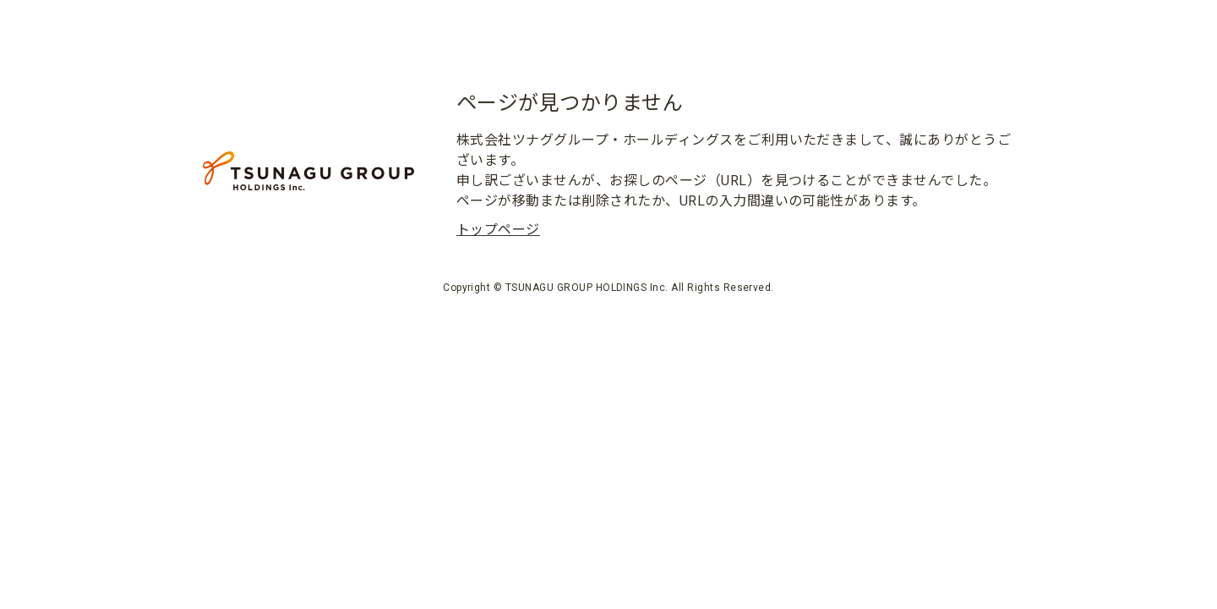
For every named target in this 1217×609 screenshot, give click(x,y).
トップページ (498, 230)
